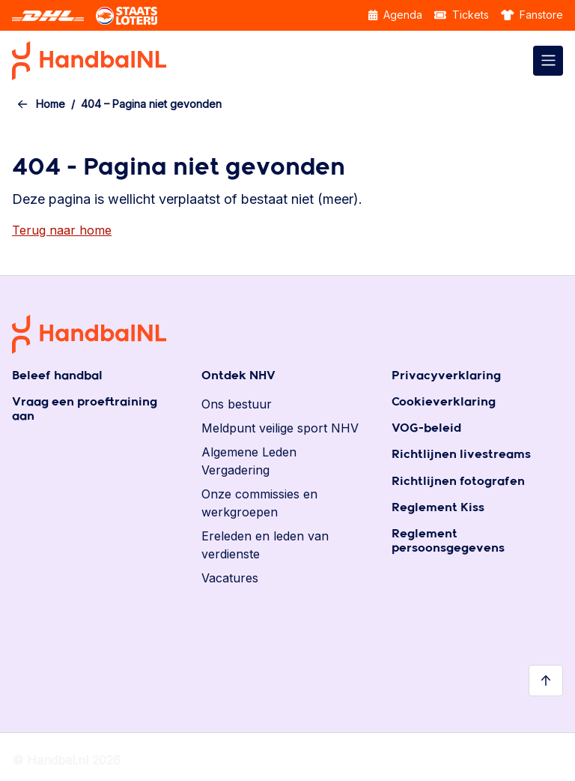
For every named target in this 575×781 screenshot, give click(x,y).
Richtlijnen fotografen (458, 481)
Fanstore (532, 14)
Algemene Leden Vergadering (248, 460)
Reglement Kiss (438, 507)
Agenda (395, 14)
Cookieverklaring (444, 402)
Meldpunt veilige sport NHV (280, 427)
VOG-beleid (426, 428)
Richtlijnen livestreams (461, 454)
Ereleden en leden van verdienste (265, 544)
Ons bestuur (236, 403)
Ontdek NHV (238, 376)
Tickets (461, 14)
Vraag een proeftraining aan (84, 409)
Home (50, 103)
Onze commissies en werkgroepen (259, 502)
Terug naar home (62, 230)
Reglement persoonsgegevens (448, 541)
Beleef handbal (57, 376)
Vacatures (229, 577)
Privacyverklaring (446, 376)
